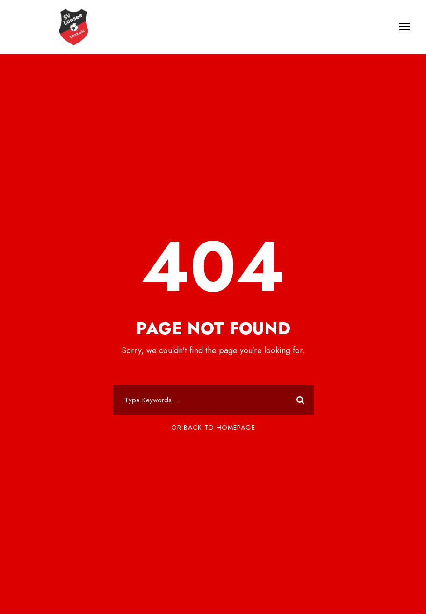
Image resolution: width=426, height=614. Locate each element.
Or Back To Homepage (213, 427)
